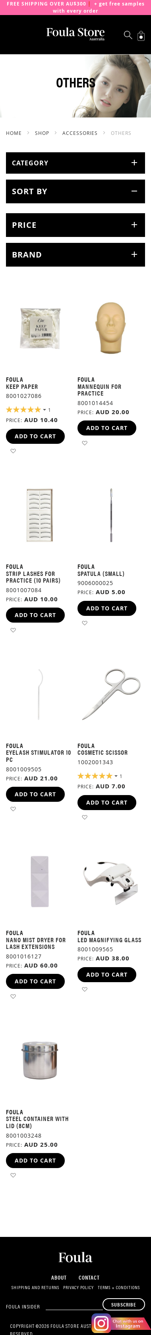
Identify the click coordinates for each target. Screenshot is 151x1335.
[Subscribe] (124, 1304)
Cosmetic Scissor (102, 752)
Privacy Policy (78, 1288)
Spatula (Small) (101, 573)
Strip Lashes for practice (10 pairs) (33, 577)
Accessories (80, 133)
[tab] (75, 163)
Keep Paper (22, 386)
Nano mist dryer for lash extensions (36, 943)
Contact (89, 1277)
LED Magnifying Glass (109, 939)
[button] (13, 451)
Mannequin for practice (99, 390)
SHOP (43, 133)
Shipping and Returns (35, 1288)
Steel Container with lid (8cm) (37, 1122)
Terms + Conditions (119, 1288)
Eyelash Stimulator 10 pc (38, 756)
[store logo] (75, 34)
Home (14, 133)
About (59, 1277)
